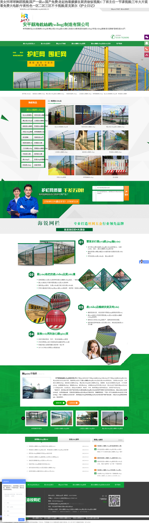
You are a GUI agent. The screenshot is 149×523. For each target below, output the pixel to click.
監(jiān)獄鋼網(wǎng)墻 (110, 93)
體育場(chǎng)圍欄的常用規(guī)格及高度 (40, 453)
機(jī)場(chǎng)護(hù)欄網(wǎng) (55, 93)
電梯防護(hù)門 (38, 137)
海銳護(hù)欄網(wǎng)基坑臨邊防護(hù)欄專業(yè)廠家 (112, 446)
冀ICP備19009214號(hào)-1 (76, 503)
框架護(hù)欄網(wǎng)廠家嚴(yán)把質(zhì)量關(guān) (44, 457)
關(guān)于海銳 (61, 43)
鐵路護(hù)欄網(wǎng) (39, 93)
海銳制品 (32, 102)
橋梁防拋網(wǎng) (71, 93)
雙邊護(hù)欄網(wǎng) (41, 126)
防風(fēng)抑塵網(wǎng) (41, 159)
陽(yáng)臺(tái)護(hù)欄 (92, 518)
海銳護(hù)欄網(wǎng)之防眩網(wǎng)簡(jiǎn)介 (111, 470)
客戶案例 (119, 43)
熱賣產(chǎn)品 (56, 101)
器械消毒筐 (37, 165)
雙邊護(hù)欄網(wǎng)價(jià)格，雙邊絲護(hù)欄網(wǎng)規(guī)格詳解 (48, 450)
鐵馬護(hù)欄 (38, 154)
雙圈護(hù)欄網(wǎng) (41, 148)
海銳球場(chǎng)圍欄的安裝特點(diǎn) (39, 464)
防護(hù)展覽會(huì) (78, 518)
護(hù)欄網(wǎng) (37, 518)
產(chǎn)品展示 (45, 43)
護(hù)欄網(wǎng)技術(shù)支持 (100, 43)
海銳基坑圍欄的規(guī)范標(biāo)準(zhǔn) (40, 460)
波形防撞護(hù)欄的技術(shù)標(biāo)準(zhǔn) (41, 471)
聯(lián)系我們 (125, 9)
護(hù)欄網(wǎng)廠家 (50, 518)
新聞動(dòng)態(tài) (41, 439)
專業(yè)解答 (98, 440)
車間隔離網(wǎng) (98, 93)
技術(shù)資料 (74, 439)
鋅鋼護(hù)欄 (38, 143)
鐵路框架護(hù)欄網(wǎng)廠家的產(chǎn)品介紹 (111, 458)
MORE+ (120, 440)
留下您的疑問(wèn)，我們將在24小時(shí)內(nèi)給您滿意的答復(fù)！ (111, 196)
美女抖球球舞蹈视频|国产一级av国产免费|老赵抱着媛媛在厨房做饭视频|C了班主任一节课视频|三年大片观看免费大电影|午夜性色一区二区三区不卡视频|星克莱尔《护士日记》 (45, 522)
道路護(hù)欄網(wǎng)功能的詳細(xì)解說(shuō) (42, 446)
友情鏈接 (26, 518)
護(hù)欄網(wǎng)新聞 (78, 43)
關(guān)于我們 (115, 9)
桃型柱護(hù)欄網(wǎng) (41, 115)
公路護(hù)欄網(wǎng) (85, 93)
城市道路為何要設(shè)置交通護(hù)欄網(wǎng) (42, 467)
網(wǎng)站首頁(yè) (29, 43)
